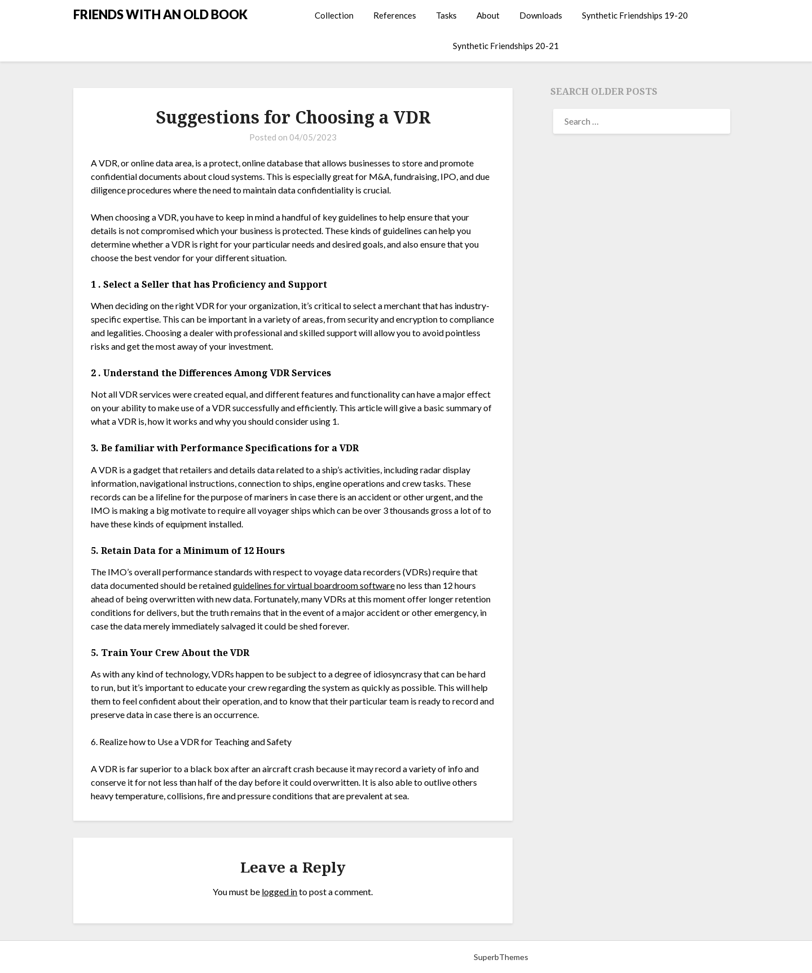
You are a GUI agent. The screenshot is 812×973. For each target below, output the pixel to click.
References (394, 15)
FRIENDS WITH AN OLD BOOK (160, 14)
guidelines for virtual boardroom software (314, 585)
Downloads (540, 15)
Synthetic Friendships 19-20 (635, 15)
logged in (279, 891)
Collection (334, 15)
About (488, 15)
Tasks (446, 15)
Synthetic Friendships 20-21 (506, 46)
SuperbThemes (501, 957)
